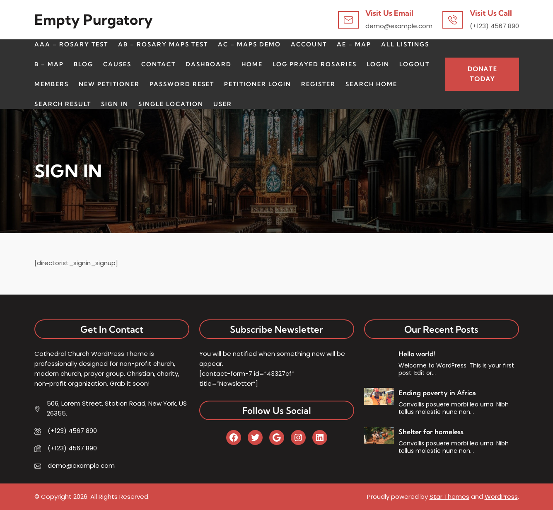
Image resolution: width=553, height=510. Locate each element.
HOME (252, 64)
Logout (414, 64)
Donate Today (482, 74)
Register (318, 84)
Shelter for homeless (431, 432)
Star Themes (449, 496)
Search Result (62, 104)
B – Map (49, 64)
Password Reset (182, 84)
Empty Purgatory (93, 20)
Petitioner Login (257, 84)
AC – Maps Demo (249, 44)
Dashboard (209, 64)
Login (378, 64)
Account (309, 44)
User (222, 104)
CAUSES (117, 64)
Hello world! (416, 354)
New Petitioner (109, 84)
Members (51, 84)
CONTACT (158, 64)
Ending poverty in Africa (437, 393)
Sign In (114, 104)
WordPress (501, 496)
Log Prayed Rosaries (315, 64)
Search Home (371, 84)
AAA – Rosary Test (71, 44)
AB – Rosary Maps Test (163, 44)
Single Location (170, 104)
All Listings (405, 44)
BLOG (83, 64)
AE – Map (354, 44)
